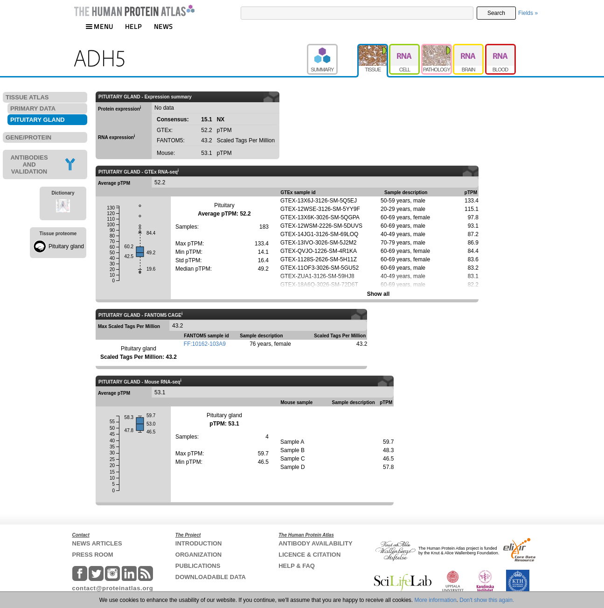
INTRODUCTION (198, 543)
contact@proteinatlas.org (112, 588)
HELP (133, 26)
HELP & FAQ (296, 565)
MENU (99, 26)
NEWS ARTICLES (97, 543)
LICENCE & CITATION (309, 554)
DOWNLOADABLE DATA (210, 576)
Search (496, 13)
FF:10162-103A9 (205, 344)
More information (436, 600)
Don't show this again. (486, 600)
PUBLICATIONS (198, 565)
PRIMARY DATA (33, 108)
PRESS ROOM (92, 554)
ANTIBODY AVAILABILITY (315, 543)
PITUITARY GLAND (37, 119)
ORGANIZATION (198, 554)
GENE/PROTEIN (28, 137)
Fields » (528, 13)
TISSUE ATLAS (27, 97)
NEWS (163, 26)
